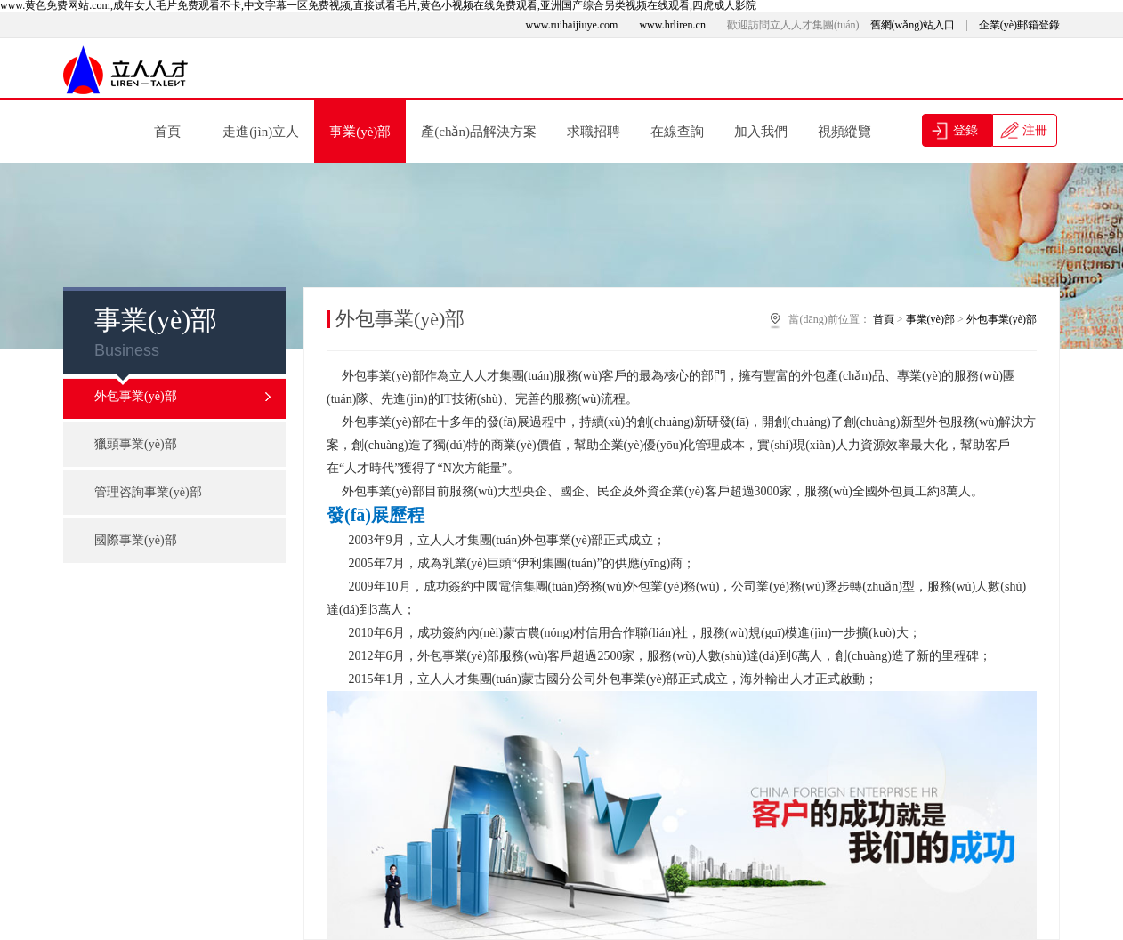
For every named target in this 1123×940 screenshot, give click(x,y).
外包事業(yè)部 (183, 396)
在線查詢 (677, 132)
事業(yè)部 (360, 132)
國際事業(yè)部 (135, 540)
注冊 (1034, 130)
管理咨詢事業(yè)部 (148, 492)
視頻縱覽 (844, 132)
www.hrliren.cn (672, 25)
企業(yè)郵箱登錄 (1019, 25)
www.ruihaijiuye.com (572, 25)
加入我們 (761, 132)
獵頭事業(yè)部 (135, 444)
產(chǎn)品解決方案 (479, 132)
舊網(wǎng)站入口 (913, 25)
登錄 (963, 130)
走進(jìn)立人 (260, 132)
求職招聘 (593, 132)
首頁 (167, 132)
